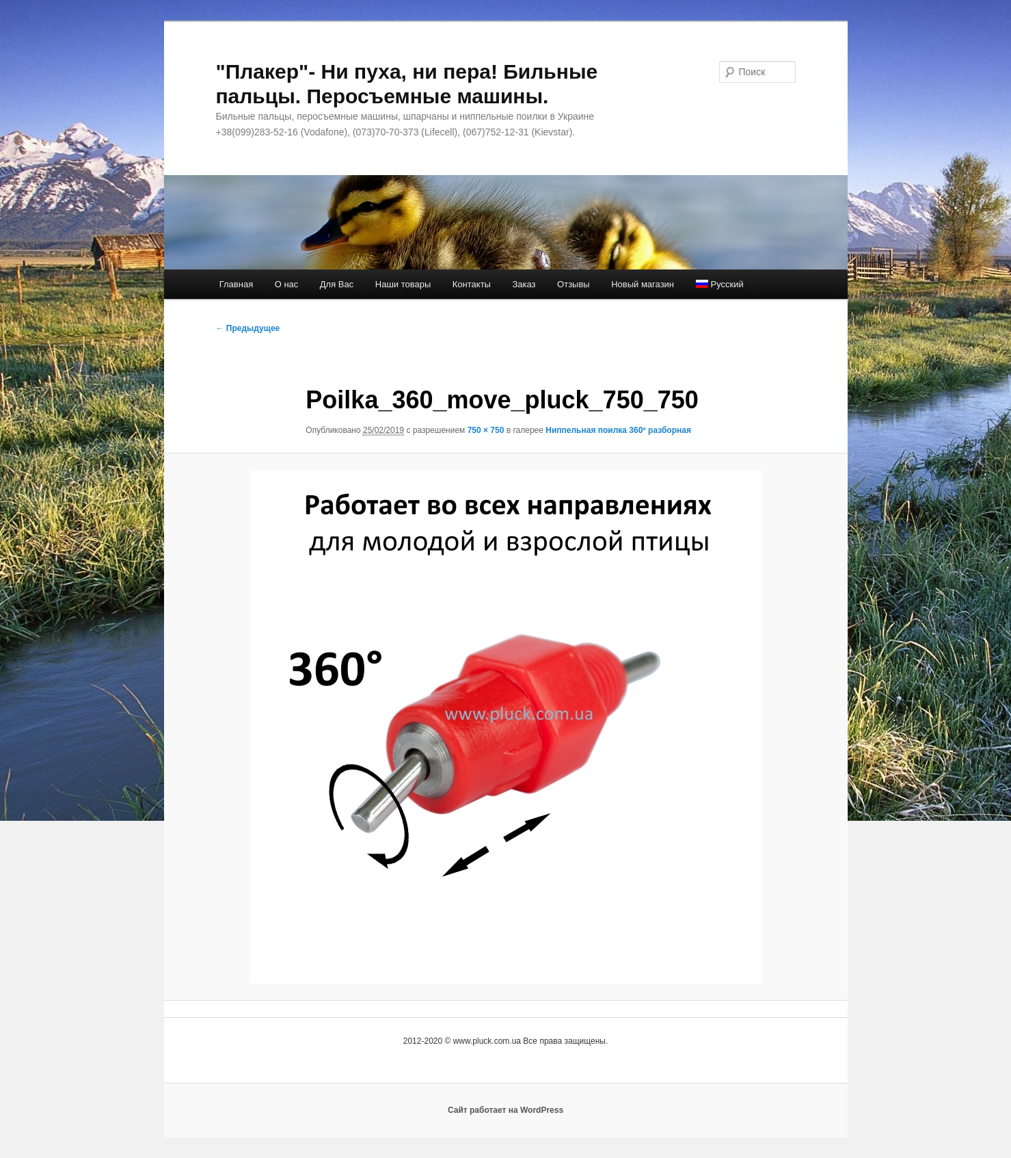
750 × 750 (486, 430)
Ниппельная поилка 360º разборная (618, 430)
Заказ (523, 284)
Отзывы (573, 284)
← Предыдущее (248, 328)
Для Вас (336, 284)
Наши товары (403, 284)
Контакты (472, 284)
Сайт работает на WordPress (505, 1110)
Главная (236, 284)
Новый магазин (642, 284)
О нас (287, 284)
